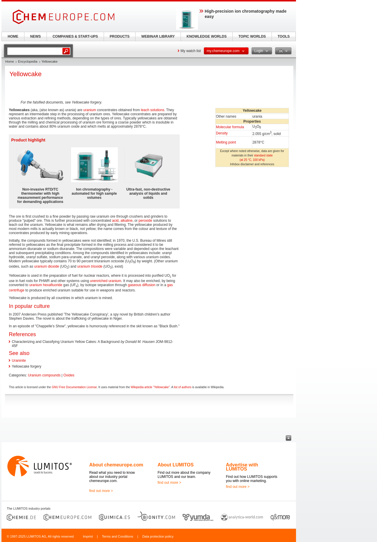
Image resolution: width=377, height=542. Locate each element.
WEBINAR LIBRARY (158, 36)
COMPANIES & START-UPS (75, 36)
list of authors (182, 387)
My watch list (191, 51)
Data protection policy (157, 536)
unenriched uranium (105, 281)
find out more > (101, 491)
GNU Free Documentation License (74, 387)
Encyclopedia (27, 61)
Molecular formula (230, 127)
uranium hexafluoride (45, 285)
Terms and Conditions (117, 536)
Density (222, 133)
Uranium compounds (44, 375)
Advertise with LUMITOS (242, 466)
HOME (13, 36)
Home (9, 61)
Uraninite (19, 360)
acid (115, 221)
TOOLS (283, 36)
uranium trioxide (89, 266)
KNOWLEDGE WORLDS (207, 36)
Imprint (88, 536)
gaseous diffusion (141, 285)
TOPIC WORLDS (252, 36)
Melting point (226, 142)
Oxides (68, 375)
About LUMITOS (176, 464)
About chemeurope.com (116, 464)
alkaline (126, 221)
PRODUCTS (119, 36)
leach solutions (152, 110)
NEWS (35, 36)
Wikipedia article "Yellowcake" (150, 387)
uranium (89, 110)
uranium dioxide (46, 266)
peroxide (145, 221)
